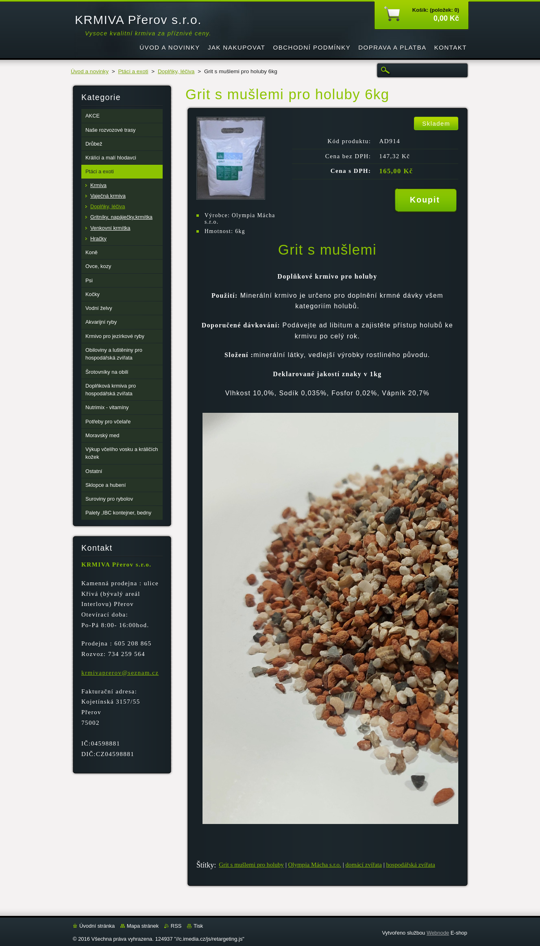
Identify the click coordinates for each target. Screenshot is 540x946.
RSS (176, 926)
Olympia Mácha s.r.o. (314, 864)
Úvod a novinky (90, 71)
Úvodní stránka (97, 926)
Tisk (198, 926)
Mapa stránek (143, 926)
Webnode (438, 933)
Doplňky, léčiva (176, 71)
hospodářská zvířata (410, 864)
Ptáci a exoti (133, 71)
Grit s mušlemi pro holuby (251, 864)
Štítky (205, 865)
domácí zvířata (364, 864)
